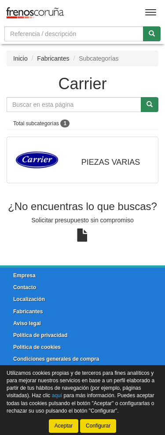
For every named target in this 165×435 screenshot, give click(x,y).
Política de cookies (37, 347)
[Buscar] (152, 33)
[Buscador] (73, 33)
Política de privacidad (40, 335)
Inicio (20, 58)
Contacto (24, 287)
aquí (57, 395)
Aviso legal (27, 323)
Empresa (24, 275)
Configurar (98, 426)
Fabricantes (53, 58)
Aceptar (64, 426)
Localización (29, 299)
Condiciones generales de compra (56, 359)
